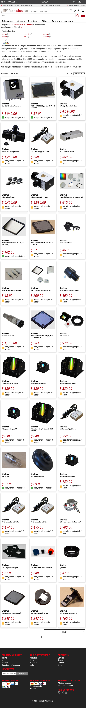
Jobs (32, 660)
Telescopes (7, 21)
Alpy (5, 34)
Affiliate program (64, 683)
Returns (33, 688)
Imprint (5, 660)
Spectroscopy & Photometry (21, 24)
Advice (60, 660)
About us (33, 658)
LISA (26, 36)
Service (61, 658)
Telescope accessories (63, 21)
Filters (45, 21)
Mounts (21, 21)
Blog (60, 665)
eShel (5, 36)
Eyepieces (33, 21)
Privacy (5, 662)
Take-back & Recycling (11, 665)
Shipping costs (36, 686)
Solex (46, 34)
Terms (4, 658)
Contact (61, 662)
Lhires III (27, 34)
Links (32, 665)
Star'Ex (47, 36)
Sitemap (33, 662)
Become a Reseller (65, 685)
